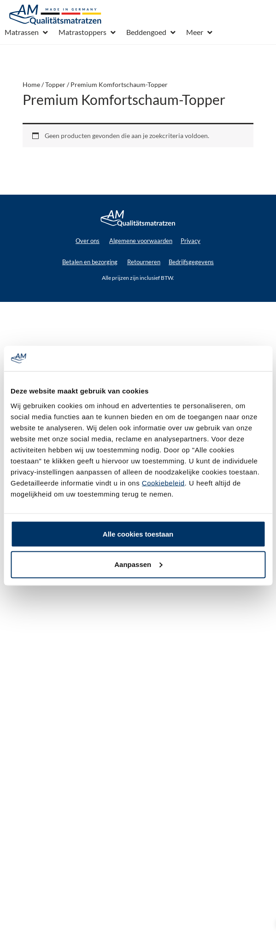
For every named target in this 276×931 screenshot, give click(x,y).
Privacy (190, 240)
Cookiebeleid (163, 482)
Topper (55, 84)
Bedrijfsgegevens (191, 262)
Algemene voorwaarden (140, 240)
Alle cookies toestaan (138, 534)
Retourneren (143, 262)
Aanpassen (138, 564)
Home (31, 84)
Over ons (88, 240)
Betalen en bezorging (89, 262)
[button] (27, 32)
